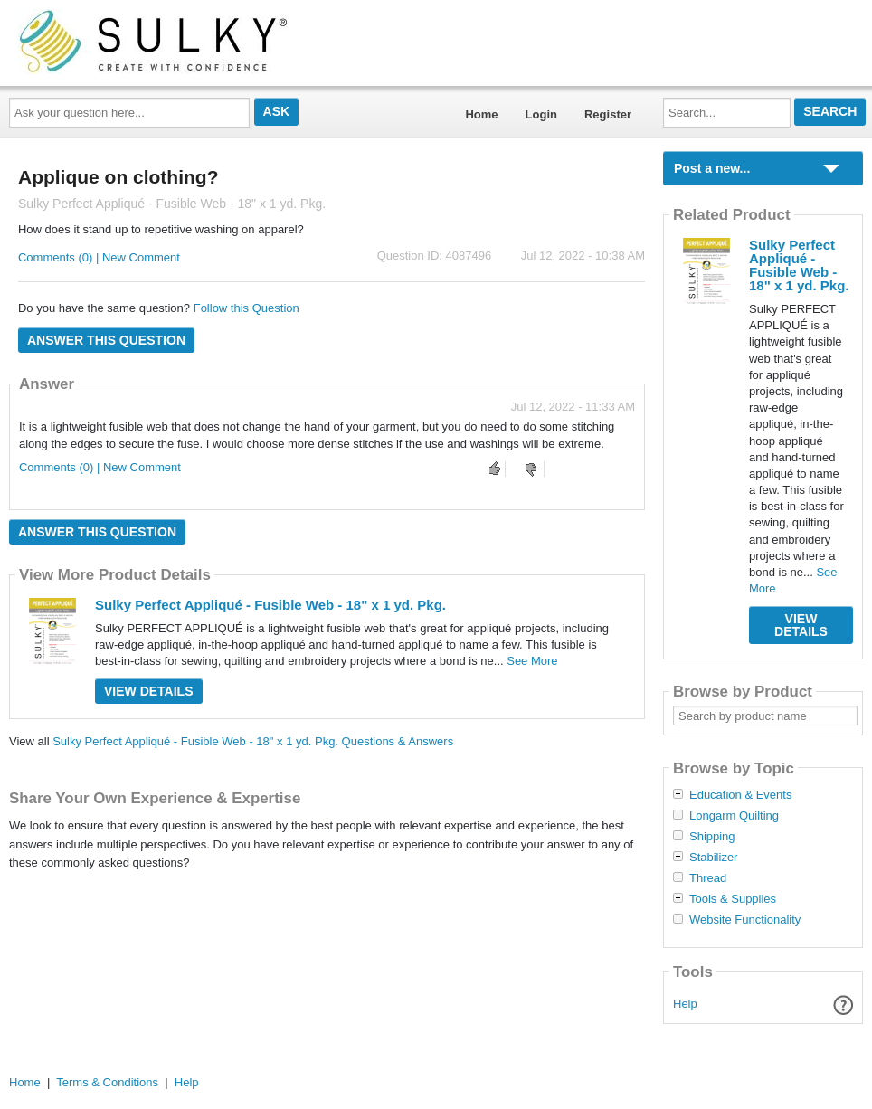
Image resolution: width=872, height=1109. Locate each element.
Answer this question (106, 340)
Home (481, 114)
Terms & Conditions (107, 1082)
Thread (707, 878)
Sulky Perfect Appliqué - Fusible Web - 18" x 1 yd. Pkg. (270, 604)
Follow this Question (246, 308)
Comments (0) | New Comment (99, 257)
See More (532, 661)
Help (685, 1003)
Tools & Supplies (732, 899)
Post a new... (712, 168)
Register (607, 114)
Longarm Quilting (734, 816)
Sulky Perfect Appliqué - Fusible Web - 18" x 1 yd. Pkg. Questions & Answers (252, 741)
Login (541, 114)
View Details (149, 691)
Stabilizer (713, 857)
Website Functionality (745, 920)
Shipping (712, 836)
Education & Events (740, 795)
